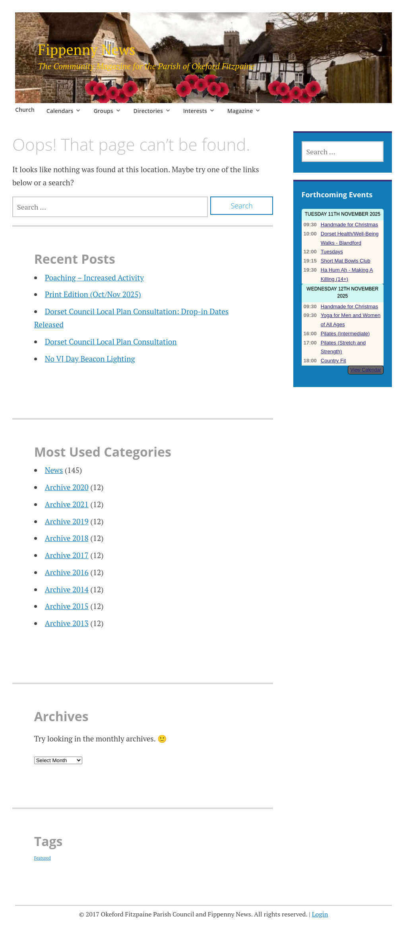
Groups (103, 111)
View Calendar (365, 370)
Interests (195, 111)
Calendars (60, 111)
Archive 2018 (67, 538)
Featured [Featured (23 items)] (42, 858)
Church (25, 109)
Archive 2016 (67, 572)
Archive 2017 (67, 555)
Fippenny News (86, 49)
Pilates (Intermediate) (345, 334)
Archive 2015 (67, 606)
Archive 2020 (67, 487)
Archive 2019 (67, 521)
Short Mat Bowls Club (345, 261)
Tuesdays (332, 252)
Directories (148, 111)
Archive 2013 (67, 623)
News (54, 470)
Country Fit (333, 361)
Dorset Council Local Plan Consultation (111, 341)
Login (320, 914)
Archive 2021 (67, 504)
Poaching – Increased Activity (94, 277)
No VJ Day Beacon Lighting (90, 359)
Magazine (240, 111)
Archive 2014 (67, 589)
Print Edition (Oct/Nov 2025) (93, 294)
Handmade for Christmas (349, 225)
